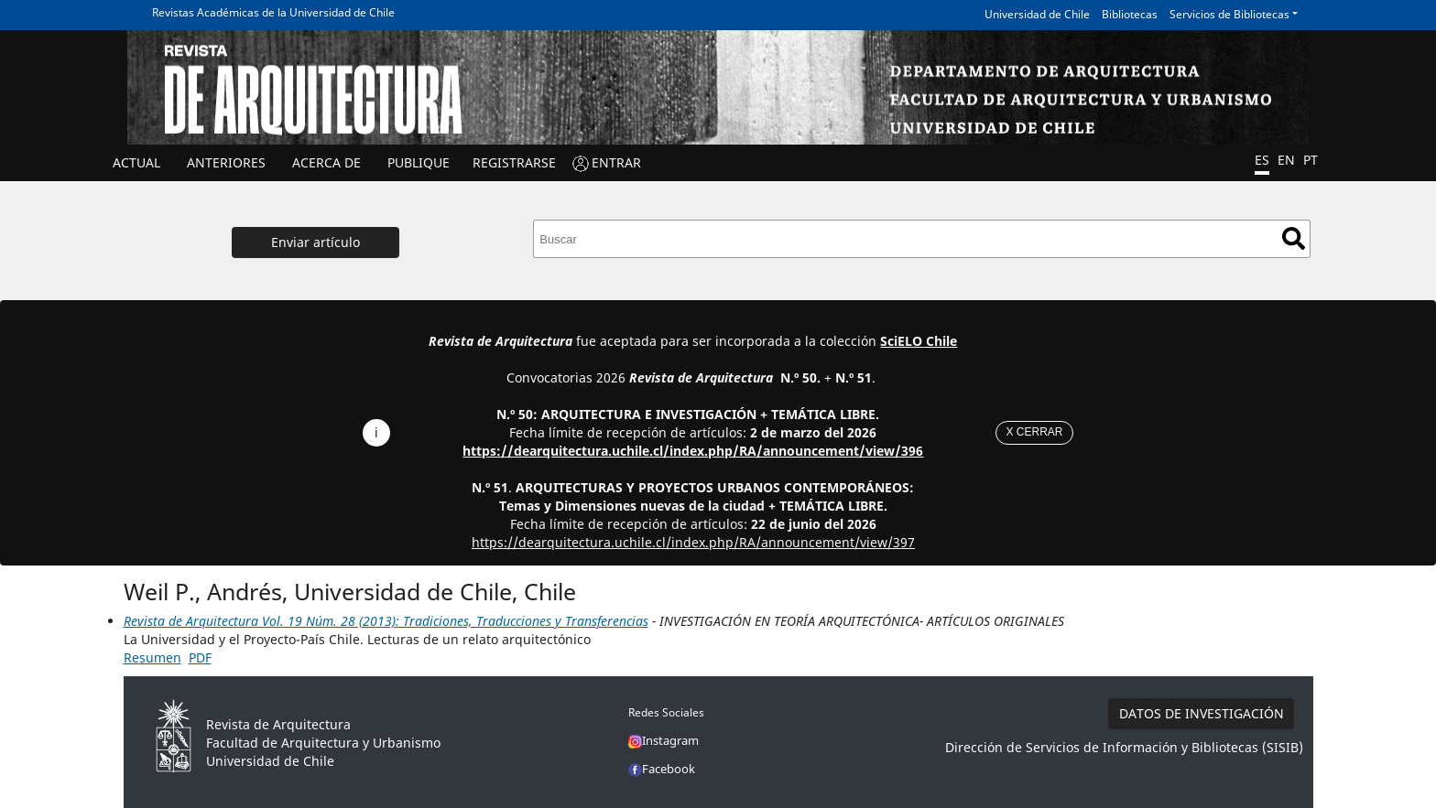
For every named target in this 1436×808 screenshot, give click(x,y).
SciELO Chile (918, 341)
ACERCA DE (326, 162)
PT (1310, 159)
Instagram (663, 740)
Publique (418, 162)
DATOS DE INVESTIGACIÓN (1201, 713)
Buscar (1293, 238)
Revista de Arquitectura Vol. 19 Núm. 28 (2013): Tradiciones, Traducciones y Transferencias (386, 621)
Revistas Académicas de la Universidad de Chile (273, 12)
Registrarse (514, 162)
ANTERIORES (226, 162)
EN (1286, 159)
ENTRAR (616, 162)
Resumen (152, 657)
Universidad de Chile (1037, 14)
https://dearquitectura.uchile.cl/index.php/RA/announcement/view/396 (692, 450)
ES (1262, 159)
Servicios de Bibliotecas (1229, 14)
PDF (200, 657)
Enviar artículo (315, 242)
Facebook (661, 768)
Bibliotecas (1130, 14)
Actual (136, 162)
